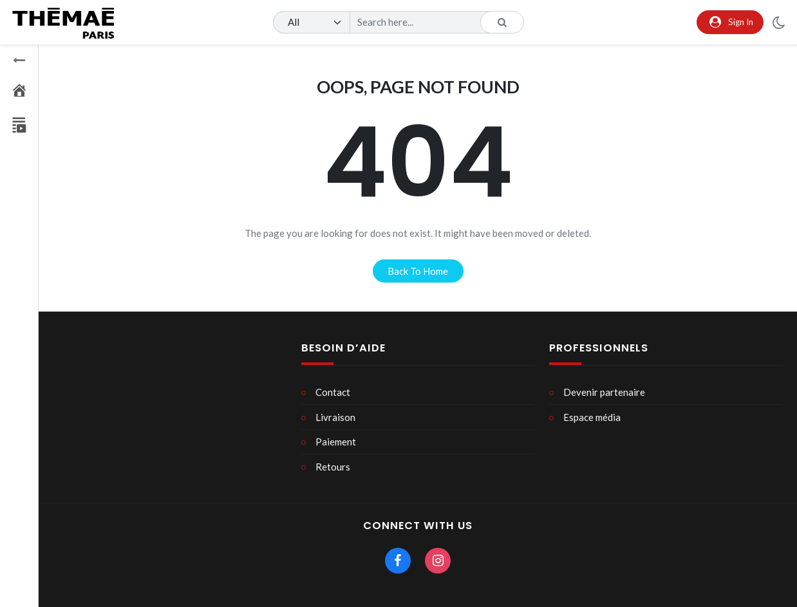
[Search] (398, 22)
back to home (418, 271)
